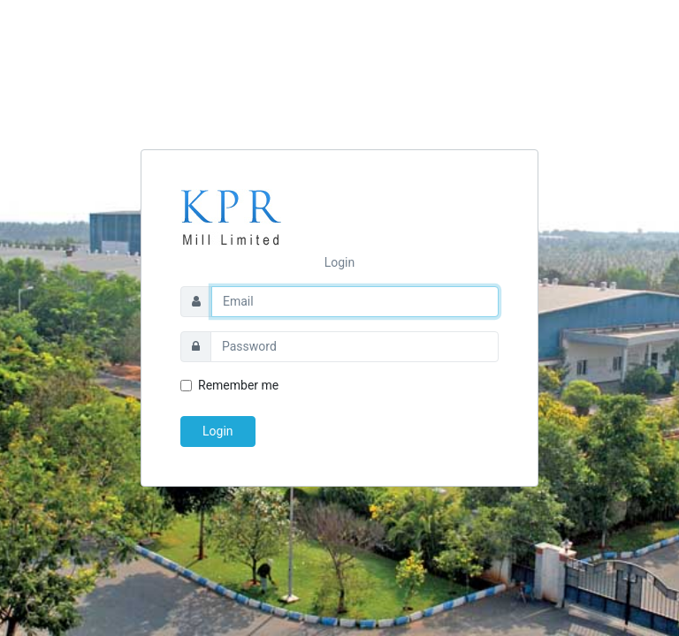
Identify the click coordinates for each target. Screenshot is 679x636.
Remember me (238, 385)
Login (217, 431)
